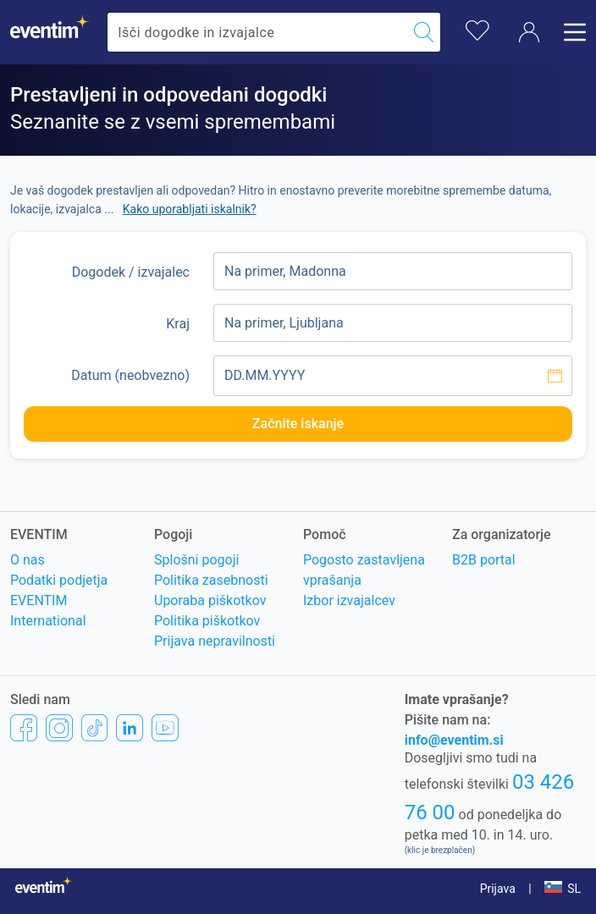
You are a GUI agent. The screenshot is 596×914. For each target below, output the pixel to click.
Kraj (178, 324)
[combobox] (257, 32)
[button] (562, 888)
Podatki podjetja (59, 580)
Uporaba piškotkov (210, 600)
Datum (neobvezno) (130, 375)
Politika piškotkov (207, 621)
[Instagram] (59, 727)
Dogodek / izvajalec (131, 272)
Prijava (498, 888)
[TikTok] (94, 727)
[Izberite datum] (392, 375)
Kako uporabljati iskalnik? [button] (190, 209)
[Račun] (529, 32)
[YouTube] (165, 727)
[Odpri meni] (570, 32)
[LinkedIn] (129, 727)
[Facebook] (23, 727)
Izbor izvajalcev (349, 600)
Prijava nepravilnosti (214, 641)
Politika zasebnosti (211, 580)
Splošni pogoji (196, 560)
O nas (27, 560)
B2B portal (484, 560)
